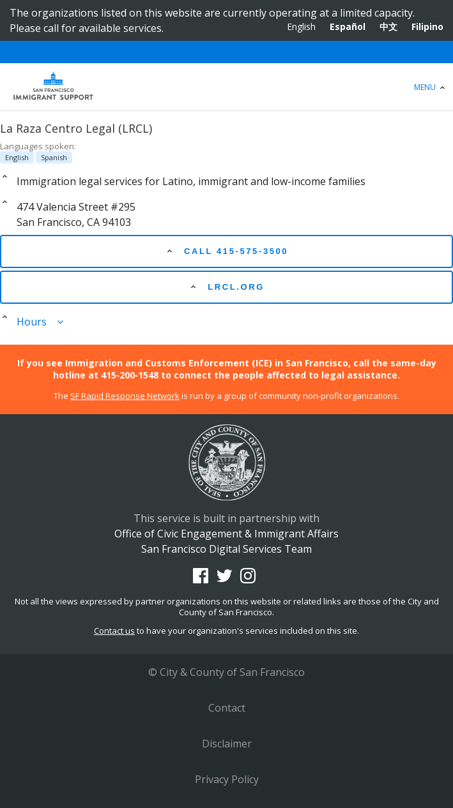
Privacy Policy (227, 779)
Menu (431, 87)
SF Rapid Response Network (125, 395)
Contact (226, 708)
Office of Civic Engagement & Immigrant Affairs (226, 87)
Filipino (427, 26)
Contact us (114, 630)
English (301, 26)
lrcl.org (226, 286)
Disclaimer (227, 744)
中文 (388, 26)
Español (347, 26)
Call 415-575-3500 (226, 251)
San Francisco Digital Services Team (226, 549)
